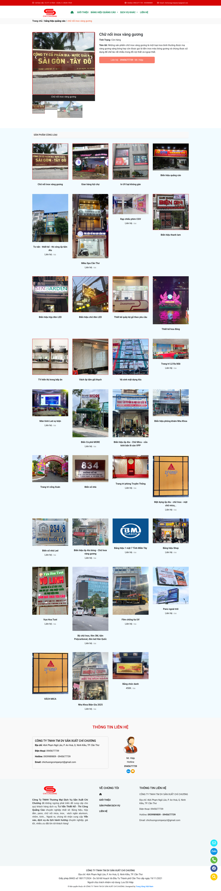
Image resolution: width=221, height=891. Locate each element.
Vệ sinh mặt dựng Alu (130, 379)
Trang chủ (37, 21)
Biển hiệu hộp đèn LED (50, 317)
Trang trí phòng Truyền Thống (130, 483)
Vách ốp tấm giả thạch (90, 379)
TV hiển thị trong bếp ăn (50, 379)
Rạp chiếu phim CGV (130, 219)
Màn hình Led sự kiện (50, 421)
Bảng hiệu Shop (171, 548)
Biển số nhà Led (50, 550)
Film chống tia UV (130, 619)
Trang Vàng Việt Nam (144, 886)
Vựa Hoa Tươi (50, 619)
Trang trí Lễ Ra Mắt (170, 363)
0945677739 (126, 60)
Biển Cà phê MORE (90, 442)
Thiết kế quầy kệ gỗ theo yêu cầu (130, 317)
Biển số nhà (90, 487)
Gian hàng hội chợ (90, 184)
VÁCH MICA (50, 699)
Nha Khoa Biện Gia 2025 (90, 704)
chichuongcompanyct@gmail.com (59, 762)
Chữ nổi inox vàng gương (50, 184)
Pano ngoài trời (170, 609)
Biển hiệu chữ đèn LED (90, 317)
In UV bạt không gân (130, 184)
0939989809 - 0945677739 (56, 756)
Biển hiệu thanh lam (171, 235)
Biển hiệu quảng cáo (171, 175)
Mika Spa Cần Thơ (90, 263)
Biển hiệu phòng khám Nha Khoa (170, 421)
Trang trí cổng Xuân (50, 487)
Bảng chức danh (130, 684)
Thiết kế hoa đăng (171, 329)
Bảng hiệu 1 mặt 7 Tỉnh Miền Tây (130, 548)
